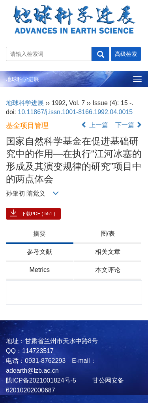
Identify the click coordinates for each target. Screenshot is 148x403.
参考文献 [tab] (39, 251)
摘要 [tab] (39, 233)
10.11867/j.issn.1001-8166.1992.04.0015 (75, 112)
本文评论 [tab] (107, 269)
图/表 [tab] (108, 233)
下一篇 (128, 125)
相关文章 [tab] (107, 251)
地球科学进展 (22, 79)
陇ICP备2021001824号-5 (41, 380)
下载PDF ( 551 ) (38, 213)
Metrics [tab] (39, 269)
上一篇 (94, 125)
